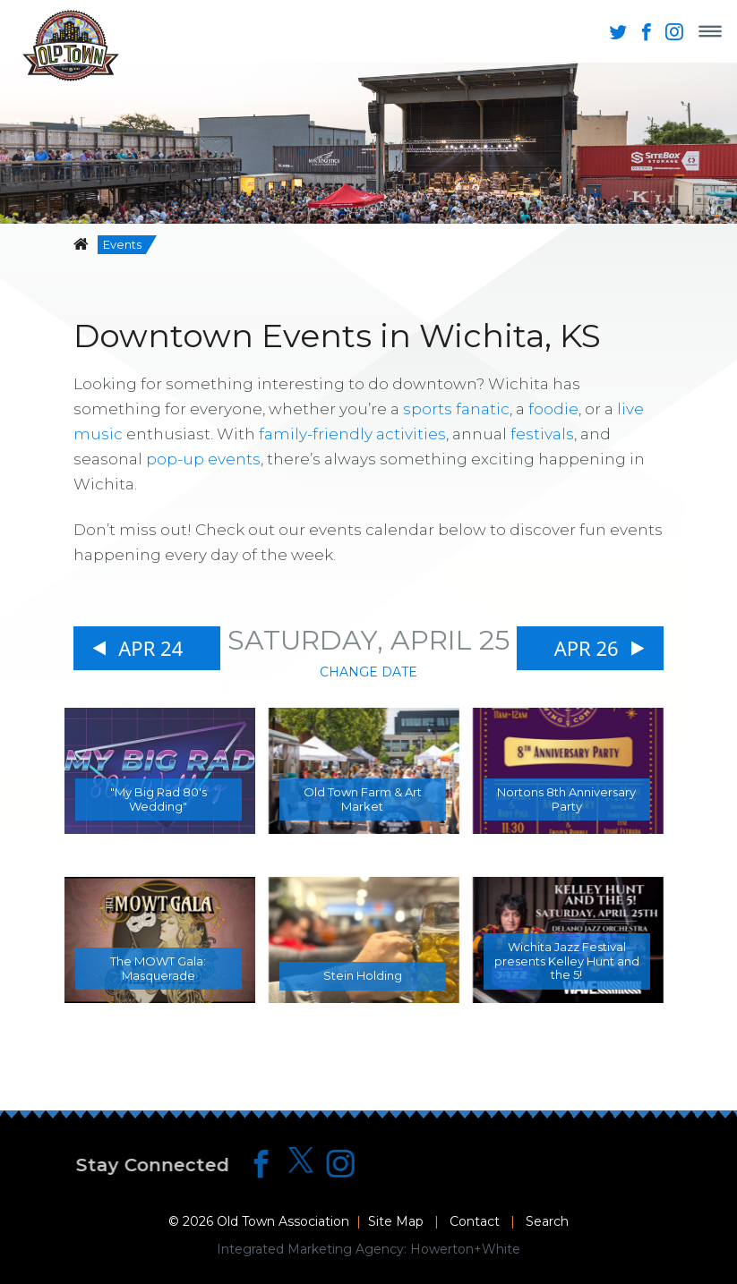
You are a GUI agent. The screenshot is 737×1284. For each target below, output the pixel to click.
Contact (475, 1221)
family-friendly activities (352, 434)
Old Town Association (283, 1221)
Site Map (396, 1221)
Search (547, 1221)
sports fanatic (456, 409)
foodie (553, 409)
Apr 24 (150, 647)
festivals (542, 434)
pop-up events (203, 459)
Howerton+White (465, 1249)
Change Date (368, 672)
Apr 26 (586, 647)
